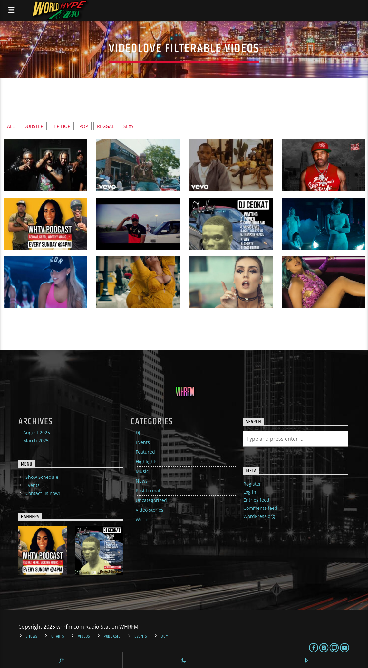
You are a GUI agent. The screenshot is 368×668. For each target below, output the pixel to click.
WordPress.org (259, 516)
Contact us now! (42, 493)
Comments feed (260, 508)
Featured (145, 452)
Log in (249, 492)
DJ (138, 432)
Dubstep (33, 126)
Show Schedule (41, 477)
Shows (31, 636)
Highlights (147, 461)
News (142, 481)
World (142, 520)
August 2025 (36, 432)
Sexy (128, 126)
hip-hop (61, 126)
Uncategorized (151, 500)
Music (142, 471)
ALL (11, 126)
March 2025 (36, 440)
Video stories (149, 510)
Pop (83, 126)
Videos (84, 636)
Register (252, 484)
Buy (164, 636)
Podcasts (112, 636)
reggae (105, 126)
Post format (148, 491)
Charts (57, 636)
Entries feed (256, 500)
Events (143, 442)
